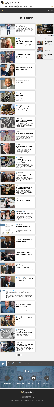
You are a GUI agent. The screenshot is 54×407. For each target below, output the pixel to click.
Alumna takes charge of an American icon (24, 134)
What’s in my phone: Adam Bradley (48, 55)
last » (27, 354)
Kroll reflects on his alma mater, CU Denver (48, 48)
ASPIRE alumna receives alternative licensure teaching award (24, 68)
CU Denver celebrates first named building (23, 55)
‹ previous (13, 354)
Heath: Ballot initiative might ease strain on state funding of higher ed (24, 253)
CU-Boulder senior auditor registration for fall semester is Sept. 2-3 (19, 292)
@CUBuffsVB (11, 363)
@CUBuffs (18, 362)
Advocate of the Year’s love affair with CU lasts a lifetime (24, 279)
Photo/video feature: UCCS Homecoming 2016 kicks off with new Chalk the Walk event (24, 160)
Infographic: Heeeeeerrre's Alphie (23, 107)
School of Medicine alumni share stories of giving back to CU (23, 266)
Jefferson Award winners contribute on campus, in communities (24, 214)
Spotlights (11, 6)
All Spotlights (50, 35)
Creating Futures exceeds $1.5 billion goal (24, 318)
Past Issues (20, 6)
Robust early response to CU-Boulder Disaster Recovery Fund (24, 344)
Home (2, 6)
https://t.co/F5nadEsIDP (12, 364)
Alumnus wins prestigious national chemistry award (23, 81)
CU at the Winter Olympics (22, 27)
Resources (25, 6)
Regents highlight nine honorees (23, 226)
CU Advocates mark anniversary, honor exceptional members (24, 240)
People (15, 6)
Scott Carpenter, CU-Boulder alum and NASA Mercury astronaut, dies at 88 (24, 331)
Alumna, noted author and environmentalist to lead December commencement (24, 41)
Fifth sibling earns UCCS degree (23, 200)
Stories (6, 6)
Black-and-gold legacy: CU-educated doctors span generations (24, 120)
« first (9, 354)
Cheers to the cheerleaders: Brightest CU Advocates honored (24, 174)
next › (24, 354)
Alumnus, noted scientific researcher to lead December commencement (24, 147)
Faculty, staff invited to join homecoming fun (22, 94)
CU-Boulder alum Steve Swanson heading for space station (23, 305)
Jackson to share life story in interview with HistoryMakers (48, 42)
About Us (30, 6)
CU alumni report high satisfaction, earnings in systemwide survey (24, 188)
